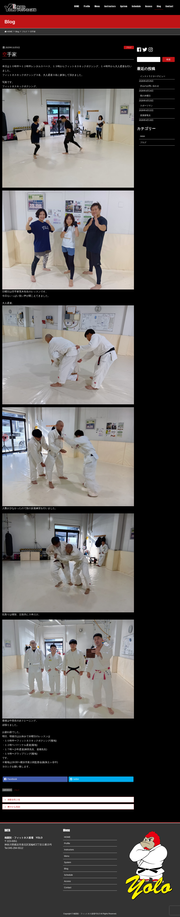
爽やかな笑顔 (14, 807)
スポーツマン (146, 105)
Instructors (69, 849)
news (142, 136)
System (67, 862)
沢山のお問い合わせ (149, 86)
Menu (66, 856)
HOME (67, 837)
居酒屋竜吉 (145, 115)
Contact (67, 887)
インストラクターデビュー (152, 76)
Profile (67, 843)
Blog (66, 868)
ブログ (129, 47)
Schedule (68, 875)
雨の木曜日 (145, 96)
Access (67, 881)
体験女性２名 (14, 799)
